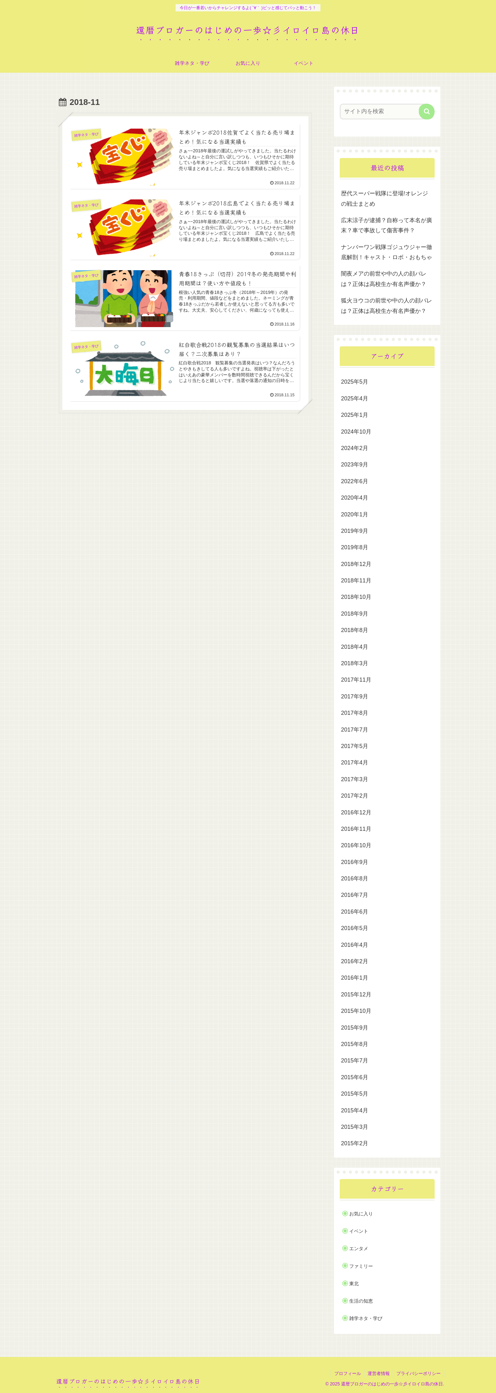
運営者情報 (379, 1373)
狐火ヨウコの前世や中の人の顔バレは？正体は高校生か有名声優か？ (386, 305)
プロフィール (347, 1373)
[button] (427, 111)
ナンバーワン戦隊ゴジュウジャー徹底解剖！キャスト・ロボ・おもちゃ (386, 252)
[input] (383, 111)
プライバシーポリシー (418, 1373)
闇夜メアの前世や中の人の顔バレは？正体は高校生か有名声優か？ (383, 279)
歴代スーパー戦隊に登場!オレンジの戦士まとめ (384, 198)
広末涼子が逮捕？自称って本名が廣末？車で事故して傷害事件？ (386, 225)
